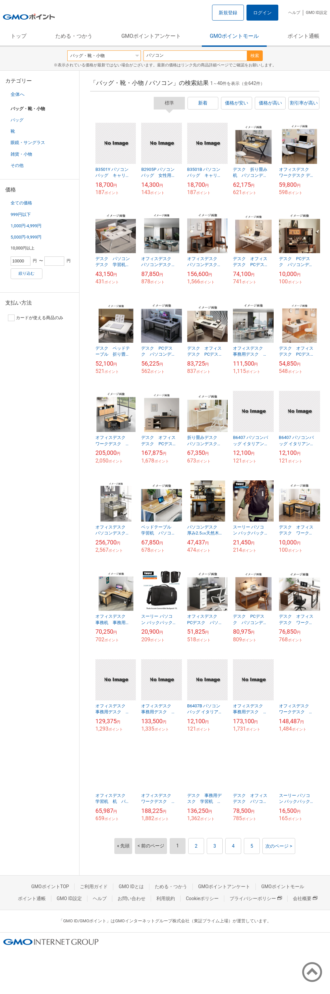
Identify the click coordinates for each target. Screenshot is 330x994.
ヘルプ (294, 12)
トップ (19, 36)
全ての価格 (21, 202)
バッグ (17, 119)
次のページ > (278, 846)
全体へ (18, 94)
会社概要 (305, 898)
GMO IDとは (131, 886)
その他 (17, 165)
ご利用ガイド (94, 886)
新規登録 (228, 12)
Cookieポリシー (202, 898)
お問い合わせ (131, 898)
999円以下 (21, 214)
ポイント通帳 (303, 36)
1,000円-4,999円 (26, 225)
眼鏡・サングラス (28, 142)
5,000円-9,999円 (26, 237)
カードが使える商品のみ (35, 318)
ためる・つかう (73, 36)
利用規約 (165, 898)
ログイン (262, 12)
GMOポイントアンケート (151, 36)
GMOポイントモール (234, 36)
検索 (254, 55)
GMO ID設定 (316, 12)
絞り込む (26, 273)
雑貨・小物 (21, 154)
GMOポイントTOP (50, 886)
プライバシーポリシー (256, 898)
